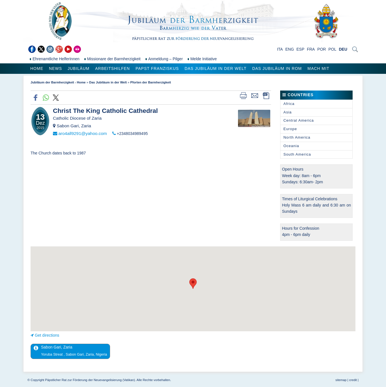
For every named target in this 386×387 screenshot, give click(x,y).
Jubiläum (78, 68)
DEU (343, 49)
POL (332, 49)
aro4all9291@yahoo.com (82, 133)
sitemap (340, 380)
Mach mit (318, 68)
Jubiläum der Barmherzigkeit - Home (58, 82)
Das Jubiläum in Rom (277, 68)
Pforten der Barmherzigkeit (150, 82)
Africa (288, 104)
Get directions (47, 335)
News (55, 68)
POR (321, 49)
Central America (298, 120)
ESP (300, 49)
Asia (287, 112)
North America (296, 137)
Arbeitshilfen (112, 68)
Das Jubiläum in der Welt (215, 68)
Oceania (291, 146)
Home (36, 68)
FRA (311, 49)
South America (297, 154)
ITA (280, 49)
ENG (289, 49)
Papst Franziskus (157, 68)
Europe (290, 129)
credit (353, 380)
